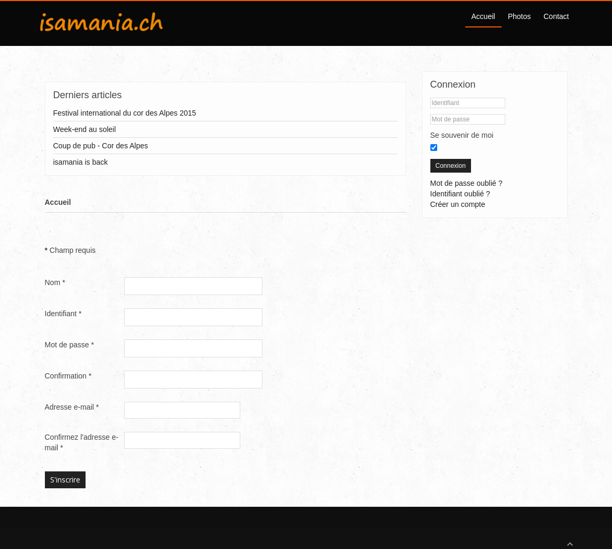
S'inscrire (65, 480)
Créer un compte (457, 204)
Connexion (451, 165)
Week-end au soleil (84, 129)
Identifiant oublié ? (460, 194)
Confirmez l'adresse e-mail (82, 442)
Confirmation (68, 376)
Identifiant (63, 313)
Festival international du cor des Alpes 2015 (124, 113)
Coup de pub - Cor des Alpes (100, 145)
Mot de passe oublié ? (466, 183)
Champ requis (70, 250)
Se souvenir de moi (462, 135)
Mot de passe (69, 344)
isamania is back (80, 162)
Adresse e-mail (72, 407)
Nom (55, 282)
